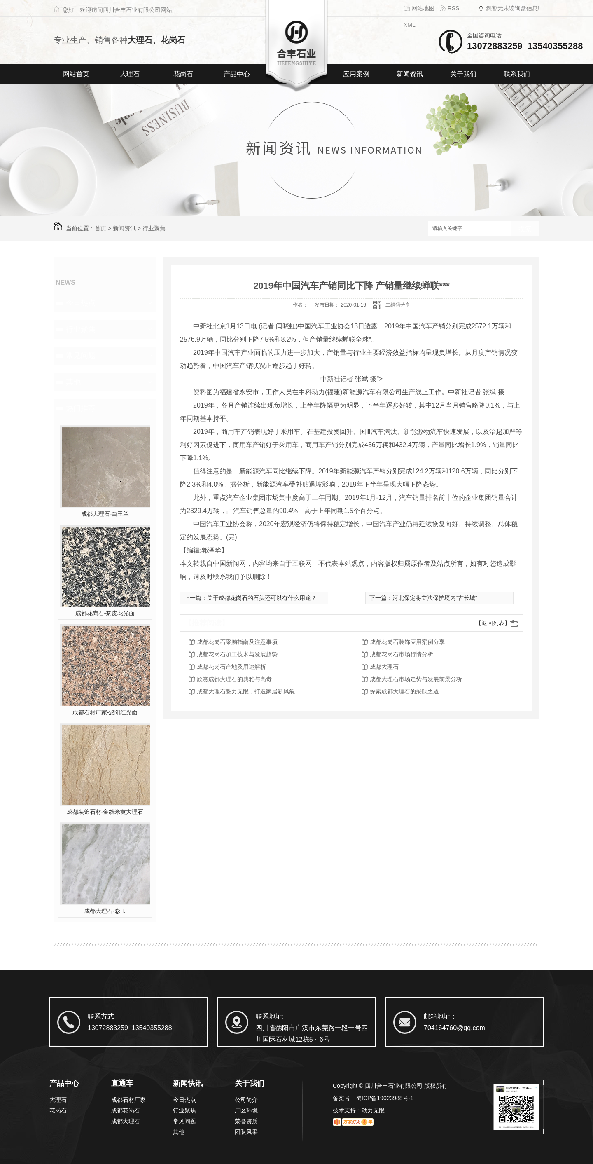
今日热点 (81, 303)
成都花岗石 (125, 1110)
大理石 (130, 73)
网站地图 (419, 8)
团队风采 (246, 1132)
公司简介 (246, 1099)
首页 (100, 228)
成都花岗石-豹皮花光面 (105, 613)
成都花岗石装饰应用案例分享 (407, 642)
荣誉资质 (246, 1121)
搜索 (525, 228)
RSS (450, 8)
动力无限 (373, 1110)
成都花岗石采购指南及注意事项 (237, 642)
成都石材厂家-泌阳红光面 (105, 712)
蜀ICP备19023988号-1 (384, 1098)
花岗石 (183, 73)
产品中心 (237, 73)
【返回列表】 (493, 623)
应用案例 (356, 73)
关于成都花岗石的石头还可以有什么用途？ (262, 598)
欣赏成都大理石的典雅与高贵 (234, 679)
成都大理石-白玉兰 (105, 514)
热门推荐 (81, 408)
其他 (73, 382)
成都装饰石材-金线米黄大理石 (105, 811)
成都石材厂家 (128, 1099)
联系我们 (517, 73)
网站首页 (76, 73)
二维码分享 (397, 305)
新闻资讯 (410, 73)
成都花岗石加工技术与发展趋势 (237, 654)
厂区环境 (246, 1110)
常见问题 (81, 355)
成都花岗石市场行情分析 (401, 654)
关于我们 (463, 73)
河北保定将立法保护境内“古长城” (434, 598)
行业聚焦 (154, 228)
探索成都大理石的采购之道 (404, 691)
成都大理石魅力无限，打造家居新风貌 (246, 691)
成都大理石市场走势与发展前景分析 (416, 679)
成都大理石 (384, 666)
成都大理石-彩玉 (105, 911)
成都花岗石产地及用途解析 (231, 666)
